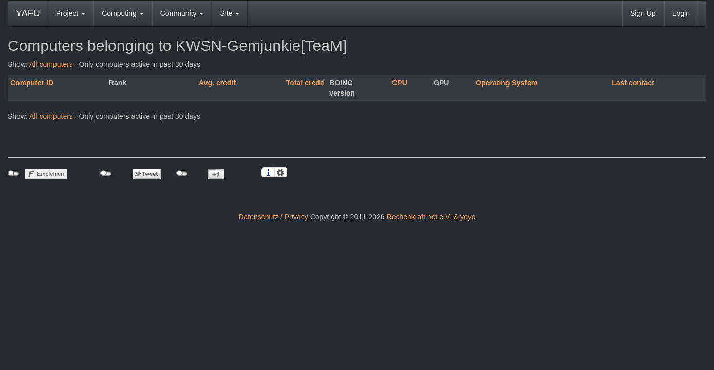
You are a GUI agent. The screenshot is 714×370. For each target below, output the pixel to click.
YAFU (28, 13)
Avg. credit (217, 83)
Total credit (305, 83)
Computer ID (31, 83)
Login (681, 13)
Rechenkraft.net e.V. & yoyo (431, 217)
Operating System (506, 83)
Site (229, 13)
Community (182, 13)
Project (70, 13)
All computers (51, 64)
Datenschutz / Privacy (273, 217)
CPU (399, 83)
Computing (123, 13)
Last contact (633, 83)
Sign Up (643, 13)
